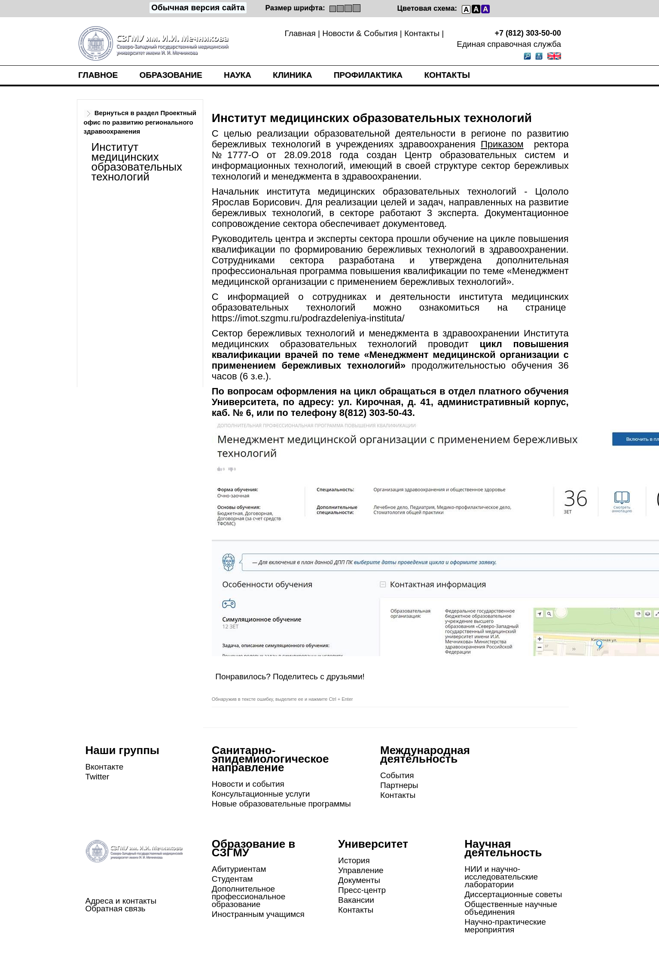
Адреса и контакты (121, 900)
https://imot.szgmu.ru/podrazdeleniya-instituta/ (308, 318)
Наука (237, 74)
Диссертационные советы (513, 894)
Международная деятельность (425, 754)
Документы (359, 880)
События (397, 775)
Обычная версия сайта (197, 7)
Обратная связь (115, 908)
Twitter (97, 776)
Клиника (292, 74)
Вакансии (356, 899)
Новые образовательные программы (281, 803)
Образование (171, 74)
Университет (373, 843)
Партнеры (399, 785)
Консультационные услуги (261, 793)
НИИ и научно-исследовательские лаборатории (501, 876)
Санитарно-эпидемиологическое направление (270, 759)
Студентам (232, 878)
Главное (98, 74)
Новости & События (359, 33)
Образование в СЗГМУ (254, 848)
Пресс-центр (362, 890)
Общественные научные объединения (510, 908)
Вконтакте (104, 766)
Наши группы (122, 750)
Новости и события (248, 783)
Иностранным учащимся (258, 914)
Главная (299, 33)
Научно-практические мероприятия (505, 925)
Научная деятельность (503, 848)
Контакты (421, 33)
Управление (361, 870)
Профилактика (368, 74)
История (354, 860)
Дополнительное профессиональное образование (248, 896)
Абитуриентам (239, 869)
